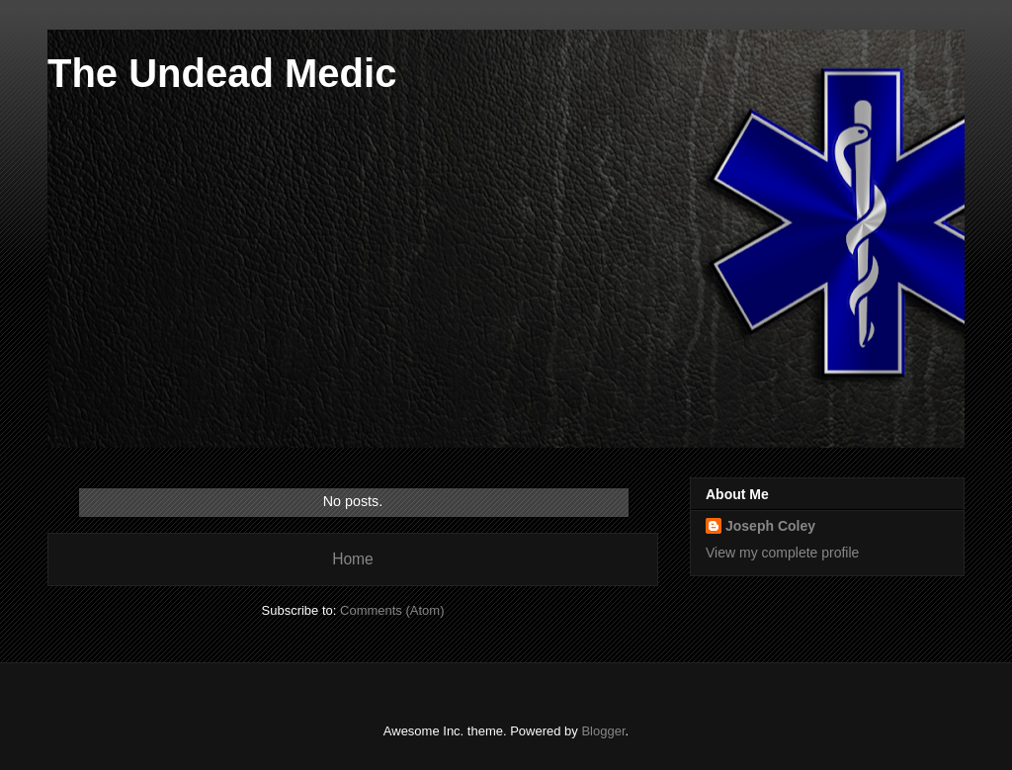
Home (353, 559)
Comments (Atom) (392, 610)
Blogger (603, 731)
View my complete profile (782, 552)
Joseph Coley (770, 526)
